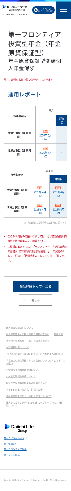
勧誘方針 (58, 334)
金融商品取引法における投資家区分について (28, 396)
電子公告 (38, 389)
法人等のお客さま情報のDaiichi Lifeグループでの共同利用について (34, 404)
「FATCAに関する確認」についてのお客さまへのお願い (34, 354)
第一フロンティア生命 (15, 449)
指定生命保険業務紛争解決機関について (26, 383)
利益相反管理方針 (15, 341)
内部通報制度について (17, 347)
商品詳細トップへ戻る (36, 286)
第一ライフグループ (14, 438)
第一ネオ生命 (10, 454)
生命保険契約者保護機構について (23, 370)
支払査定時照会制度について (21, 376)
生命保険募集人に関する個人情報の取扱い (27, 334)
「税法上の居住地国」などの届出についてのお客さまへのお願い (35, 362)
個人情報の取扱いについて (19, 327)
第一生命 (8, 444)
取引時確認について (39, 341)
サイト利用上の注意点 (17, 389)
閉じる (35, 300)
